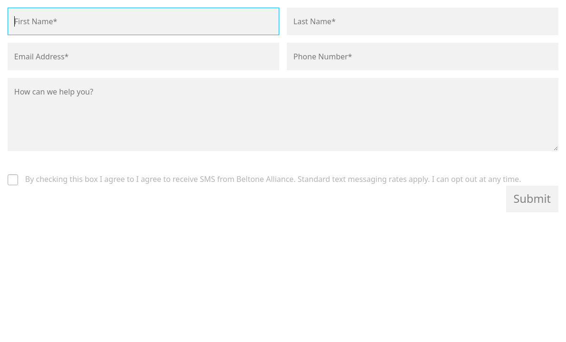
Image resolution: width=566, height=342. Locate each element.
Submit (532, 198)
